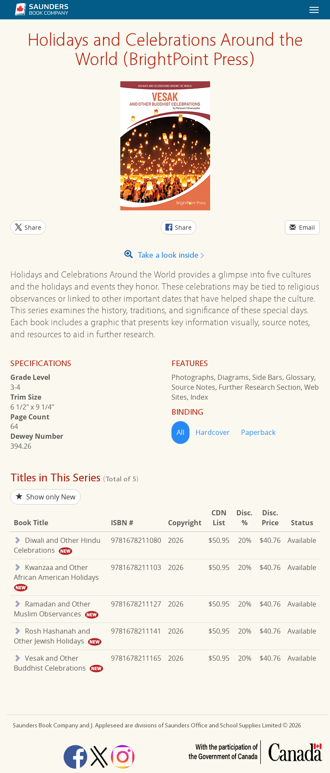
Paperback (258, 432)
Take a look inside (165, 255)
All (180, 432)
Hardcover (213, 432)
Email (302, 227)
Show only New (45, 497)
